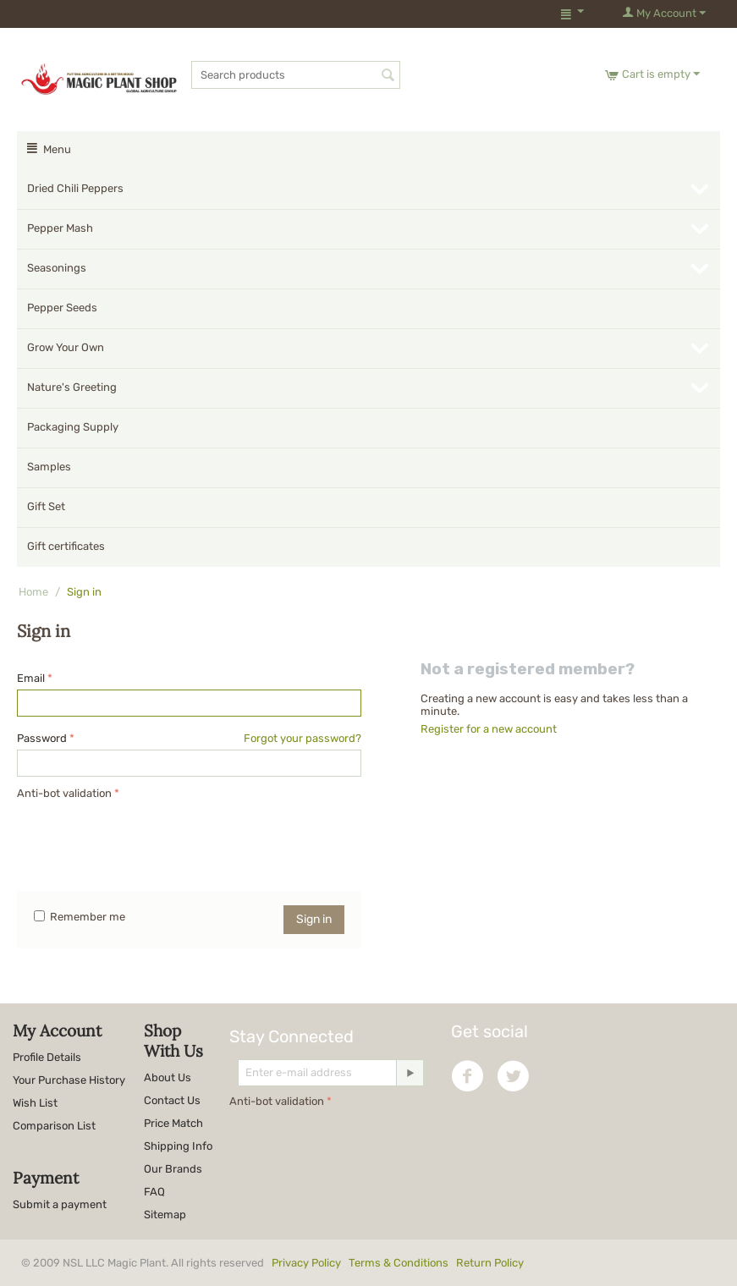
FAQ (154, 1191)
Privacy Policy (306, 1262)
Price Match (173, 1123)
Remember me (79, 916)
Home (33, 591)
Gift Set (46, 506)
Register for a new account (489, 729)
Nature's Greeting (72, 387)
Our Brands (173, 1168)
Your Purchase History (69, 1080)
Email (31, 678)
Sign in (314, 919)
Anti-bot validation (64, 793)
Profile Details (47, 1057)
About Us (167, 1077)
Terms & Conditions (398, 1262)
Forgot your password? (302, 738)
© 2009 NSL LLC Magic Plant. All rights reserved (276, 1262)
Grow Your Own (65, 347)
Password (42, 738)
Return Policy (490, 1262)
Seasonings (56, 267)
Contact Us (172, 1100)
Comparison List (54, 1125)
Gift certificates (66, 546)
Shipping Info (178, 1146)
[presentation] (145, 837)
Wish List (35, 1102)
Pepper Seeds (62, 307)
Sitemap (165, 1214)
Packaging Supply (72, 426)
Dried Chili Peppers (75, 188)
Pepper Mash (60, 228)
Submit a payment (60, 1204)
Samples (49, 466)
